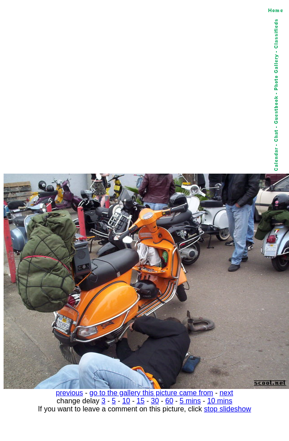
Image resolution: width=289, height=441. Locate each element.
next (226, 393)
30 (155, 401)
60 (169, 401)
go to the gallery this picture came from (151, 393)
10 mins (219, 401)
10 (126, 401)
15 (140, 401)
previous (69, 393)
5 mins (190, 401)
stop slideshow (227, 409)
